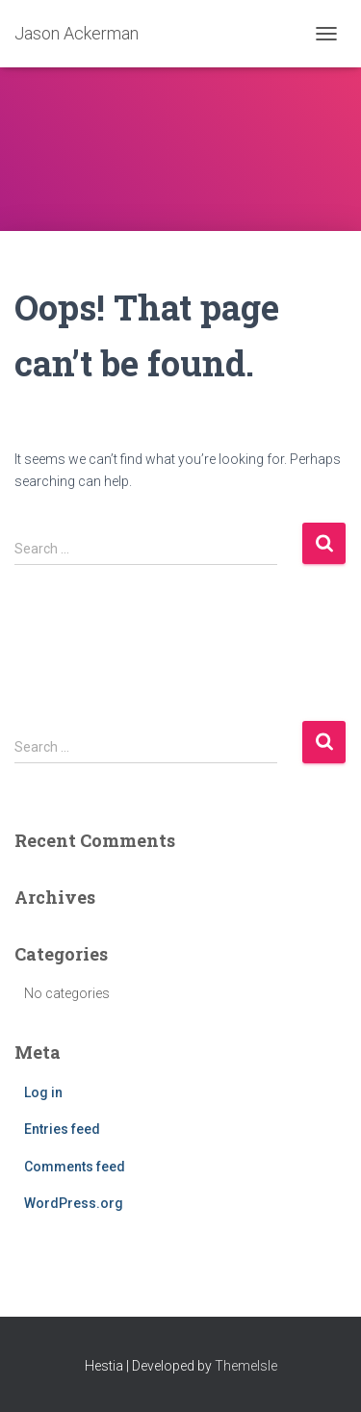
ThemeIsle (246, 1365)
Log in (43, 1092)
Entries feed (62, 1129)
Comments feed (74, 1166)
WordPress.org (73, 1203)
